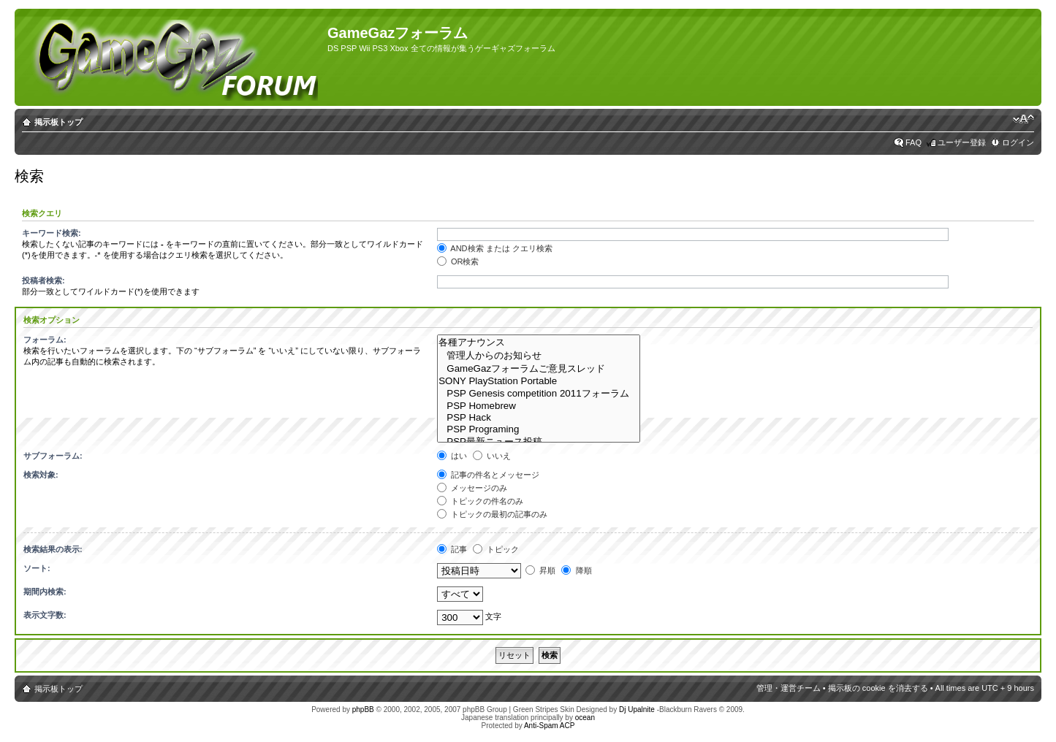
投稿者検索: (43, 280)
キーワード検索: (51, 233)
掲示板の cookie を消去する (878, 688)
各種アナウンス (538, 342)
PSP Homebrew (538, 406)
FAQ (913, 142)
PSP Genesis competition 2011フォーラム (538, 393)
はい (452, 455)
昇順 (540, 570)
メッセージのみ (472, 487)
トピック (496, 549)
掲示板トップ (58, 122)
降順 (576, 570)
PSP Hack (538, 418)
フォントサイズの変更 (1023, 119)
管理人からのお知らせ (538, 355)
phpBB (363, 709)
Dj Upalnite (637, 709)
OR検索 (458, 261)
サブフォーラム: (53, 455)
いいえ (492, 455)
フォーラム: (45, 339)
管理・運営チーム (788, 688)
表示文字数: (45, 615)
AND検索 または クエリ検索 (494, 248)
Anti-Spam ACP (549, 726)
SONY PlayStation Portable (538, 381)
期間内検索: (45, 591)
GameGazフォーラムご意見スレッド (538, 368)
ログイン (1018, 142)
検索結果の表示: (53, 549)
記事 (452, 549)
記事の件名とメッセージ (488, 474)
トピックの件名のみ (480, 501)
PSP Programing (538, 429)
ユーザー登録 (962, 142)
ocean (585, 718)
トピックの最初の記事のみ (492, 514)
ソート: (36, 568)
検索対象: (40, 474)
